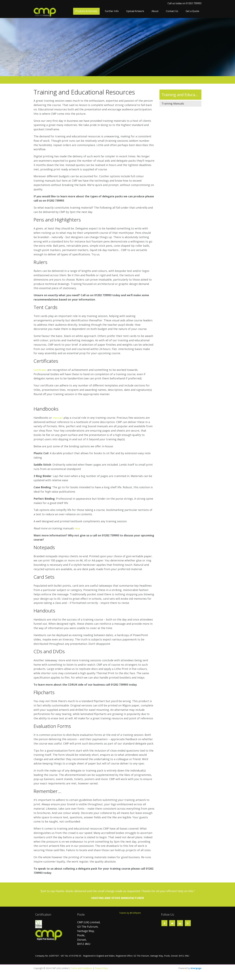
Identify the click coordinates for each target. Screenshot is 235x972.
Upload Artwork (135, 11)
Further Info (112, 11)
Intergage (195, 968)
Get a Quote (192, 11)
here (77, 528)
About (155, 11)
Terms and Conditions (81, 968)
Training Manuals (173, 103)
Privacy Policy (101, 968)
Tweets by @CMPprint (130, 912)
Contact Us (172, 11)
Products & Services (86, 11)
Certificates (41, 370)
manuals (58, 417)
